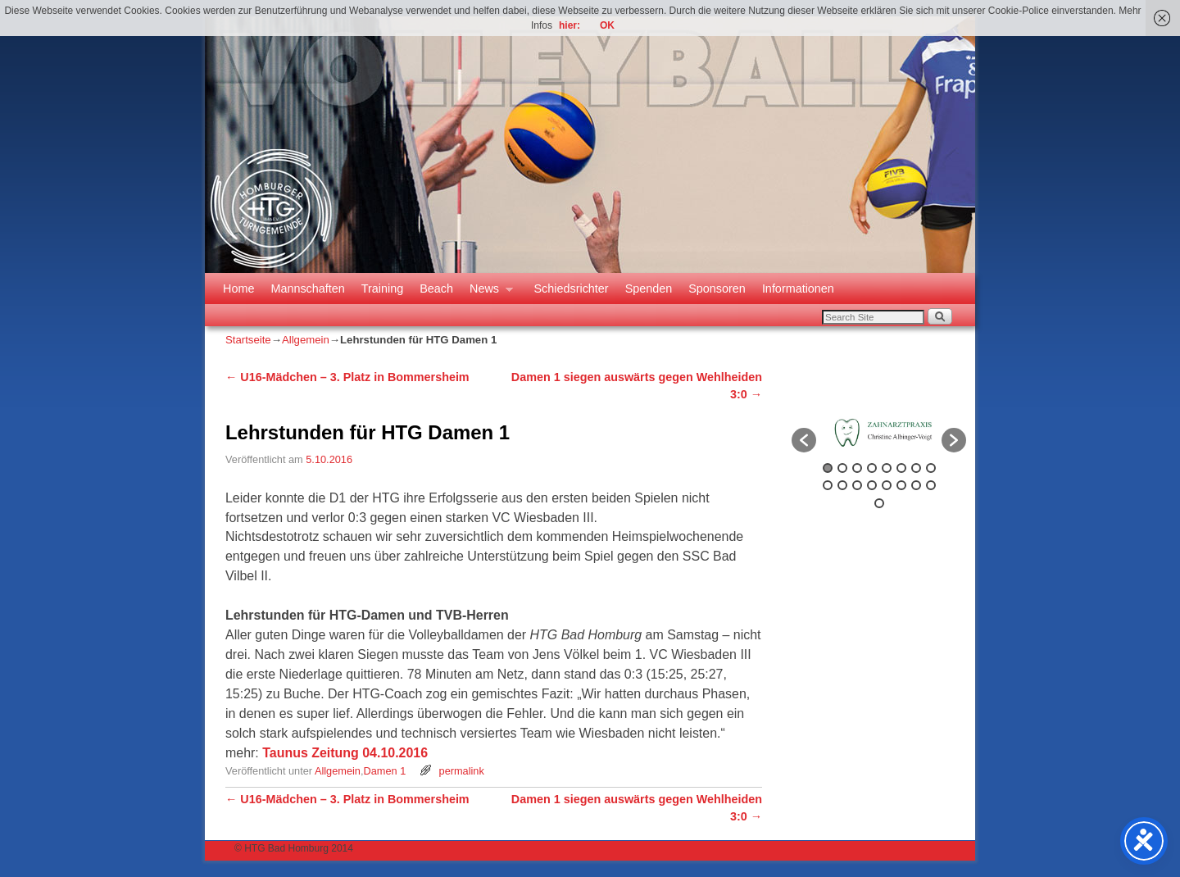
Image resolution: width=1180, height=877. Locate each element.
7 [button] (916, 468)
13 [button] (887, 485)
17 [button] (879, 503)
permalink (461, 771)
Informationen (798, 288)
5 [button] (887, 468)
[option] (878, 432)
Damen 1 (384, 771)
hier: (569, 25)
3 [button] (857, 468)
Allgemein (305, 340)
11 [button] (857, 485)
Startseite (248, 340)
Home (238, 288)
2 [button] (842, 468)
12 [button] (872, 485)
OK (607, 25)
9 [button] (828, 485)
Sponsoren (717, 288)
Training (382, 288)
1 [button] (828, 468)
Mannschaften (307, 288)
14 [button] (901, 485)
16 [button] (931, 485)
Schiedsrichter (570, 288)
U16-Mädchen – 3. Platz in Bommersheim (347, 377)
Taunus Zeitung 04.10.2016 (345, 753)
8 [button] (931, 468)
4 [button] (872, 468)
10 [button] (842, 485)
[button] (804, 440)
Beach (436, 288)
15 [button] (916, 485)
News (487, 293)
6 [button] (901, 468)
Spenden (649, 288)
